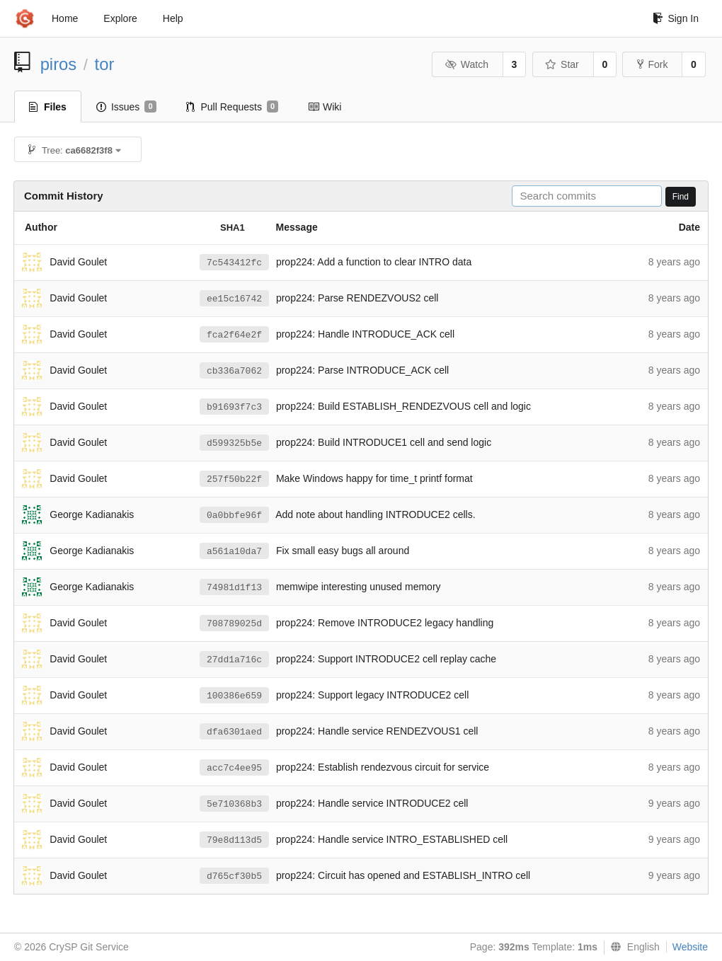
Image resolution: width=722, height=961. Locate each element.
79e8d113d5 (234, 840)
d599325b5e (234, 443)
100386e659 (234, 696)
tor (105, 64)
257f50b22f (234, 479)
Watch (466, 64)
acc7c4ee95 (234, 768)
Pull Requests (232, 106)
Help (173, 18)
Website (690, 947)
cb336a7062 (234, 371)
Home (65, 18)
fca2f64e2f (234, 335)
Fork (652, 64)
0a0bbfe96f (234, 515)
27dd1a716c (234, 660)
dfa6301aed (234, 732)
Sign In (676, 18)
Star (562, 64)
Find (680, 197)
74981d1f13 (234, 587)
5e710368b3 (234, 804)
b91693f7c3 (234, 407)
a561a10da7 (234, 551)
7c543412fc (234, 263)
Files (48, 107)
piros (58, 64)
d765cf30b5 (234, 876)
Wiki (324, 107)
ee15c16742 (234, 299)
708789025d (234, 623)
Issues (126, 106)
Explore (120, 18)
